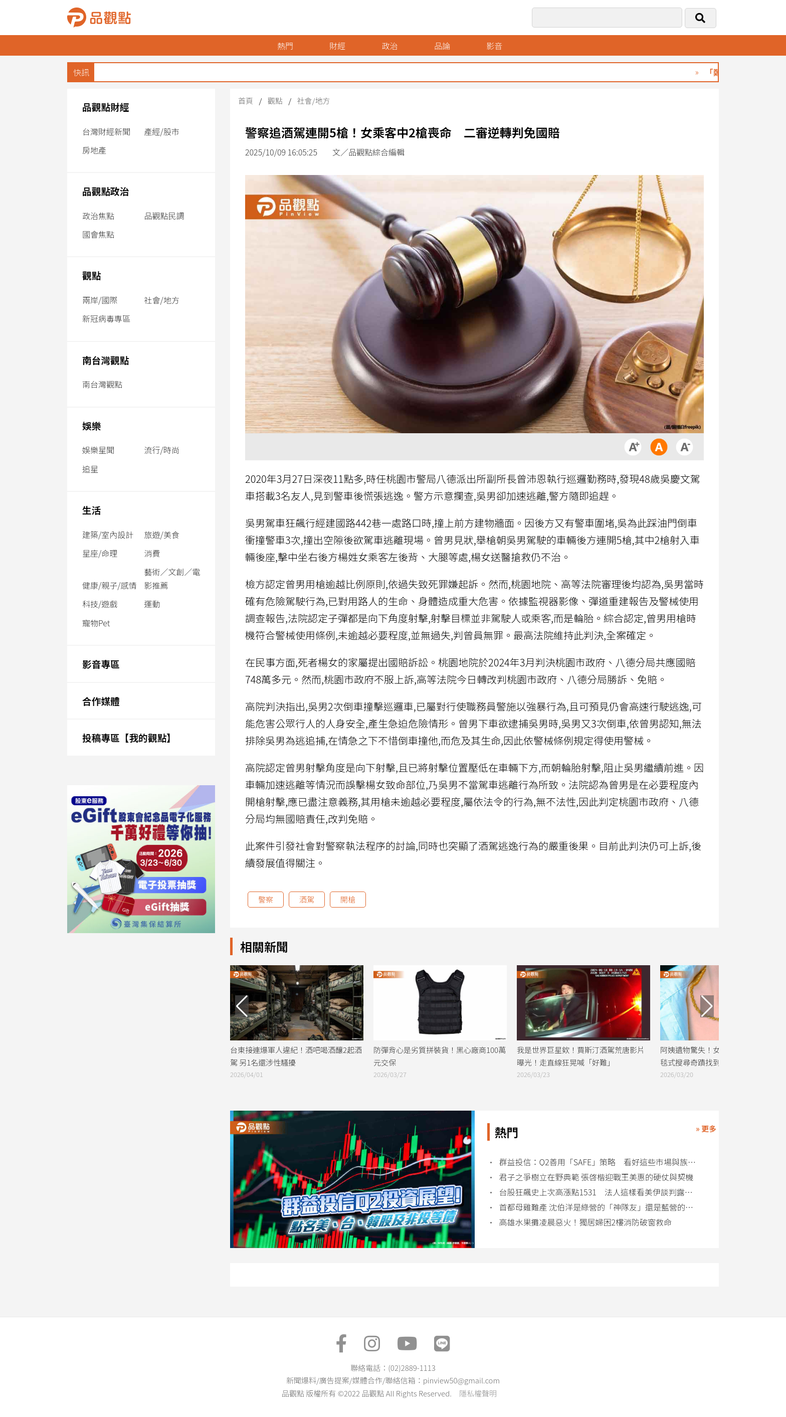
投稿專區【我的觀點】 (129, 737)
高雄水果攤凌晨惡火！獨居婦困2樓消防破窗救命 (585, 1222)
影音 (495, 46)
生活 (91, 509)
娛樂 (91, 425)
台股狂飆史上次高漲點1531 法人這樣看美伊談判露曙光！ (598, 1192)
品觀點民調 (164, 216)
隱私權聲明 (478, 1393)
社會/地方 (161, 300)
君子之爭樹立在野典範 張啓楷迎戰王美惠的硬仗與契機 (596, 1177)
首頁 (245, 100)
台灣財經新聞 (106, 131)
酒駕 (306, 899)
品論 (442, 46)
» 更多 (706, 1128)
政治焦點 (98, 216)
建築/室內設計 (107, 534)
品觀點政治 (105, 191)
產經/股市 (161, 131)
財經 (337, 46)
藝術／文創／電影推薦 (172, 578)
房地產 (94, 150)
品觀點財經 (105, 106)
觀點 (91, 275)
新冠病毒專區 (106, 318)
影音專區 (101, 663)
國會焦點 (98, 234)
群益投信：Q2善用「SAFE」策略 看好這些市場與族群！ (598, 1162)
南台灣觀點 (105, 360)
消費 (152, 553)
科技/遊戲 (99, 604)
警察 (265, 899)
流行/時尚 (161, 450)
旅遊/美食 (161, 534)
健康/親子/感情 (109, 585)
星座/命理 (99, 553)
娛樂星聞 (98, 450)
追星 (90, 469)
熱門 (285, 46)
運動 (152, 604)
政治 (390, 46)
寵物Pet (96, 623)
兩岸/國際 (99, 300)
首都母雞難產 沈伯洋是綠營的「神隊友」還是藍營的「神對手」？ (598, 1207)
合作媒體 (101, 700)
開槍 (347, 899)
